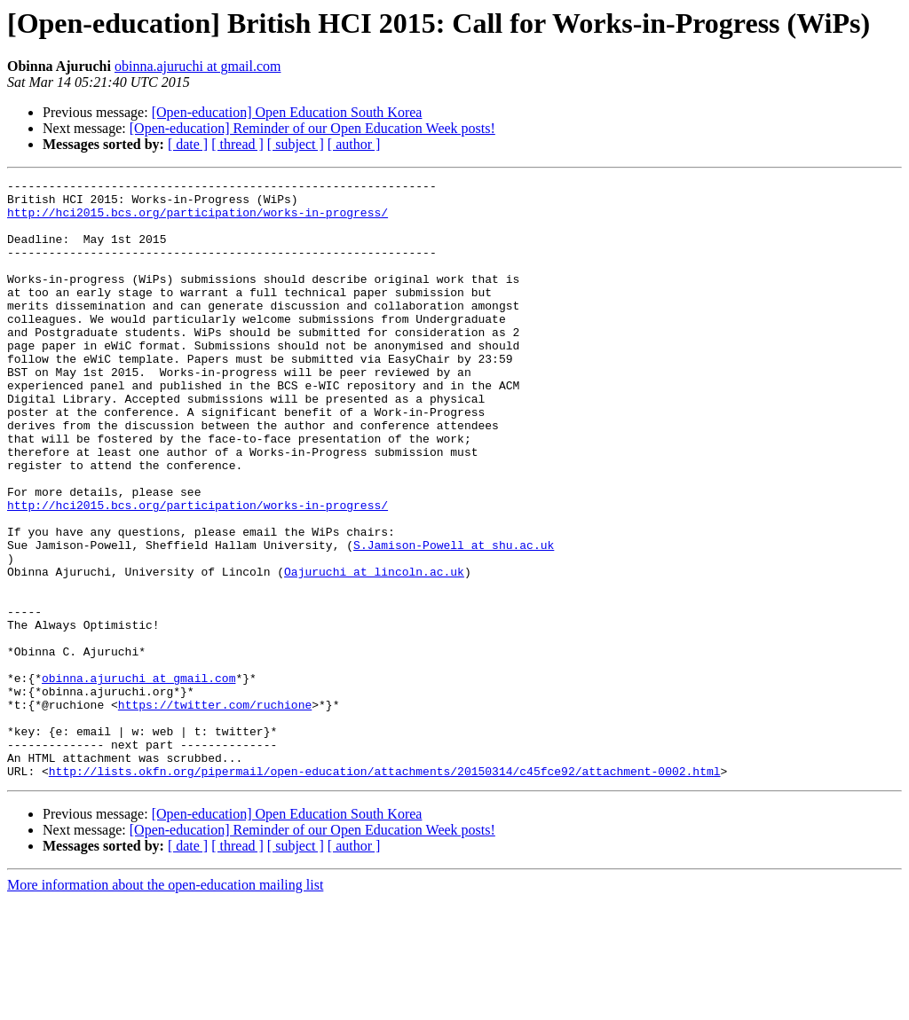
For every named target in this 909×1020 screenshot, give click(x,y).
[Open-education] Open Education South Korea (287, 112)
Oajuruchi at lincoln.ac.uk (374, 651)
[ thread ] (237, 144)
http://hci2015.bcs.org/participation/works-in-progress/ (197, 220)
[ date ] (188, 144)
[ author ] (354, 144)
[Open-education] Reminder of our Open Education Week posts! (312, 128)
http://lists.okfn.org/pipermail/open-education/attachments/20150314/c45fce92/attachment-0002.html (385, 890)
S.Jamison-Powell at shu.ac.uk (453, 619)
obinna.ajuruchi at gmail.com (198, 66)
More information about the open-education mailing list (165, 1004)
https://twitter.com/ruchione (215, 811)
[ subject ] (295, 144)
